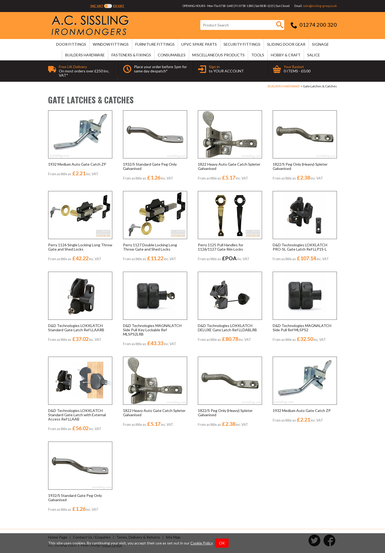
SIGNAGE (320, 44)
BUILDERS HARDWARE (85, 55)
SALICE (313, 55)
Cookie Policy (201, 543)
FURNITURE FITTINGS (155, 44)
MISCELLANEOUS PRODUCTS (218, 55)
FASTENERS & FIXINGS (131, 55)
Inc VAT (96, 6)
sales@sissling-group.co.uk (320, 5)
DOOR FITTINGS (71, 44)
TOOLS (257, 55)
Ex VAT (118, 6)
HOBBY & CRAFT (286, 55)
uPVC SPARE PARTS (199, 44)
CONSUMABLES (172, 55)
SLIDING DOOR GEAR (286, 44)
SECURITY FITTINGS (242, 44)
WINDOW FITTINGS (111, 44)
